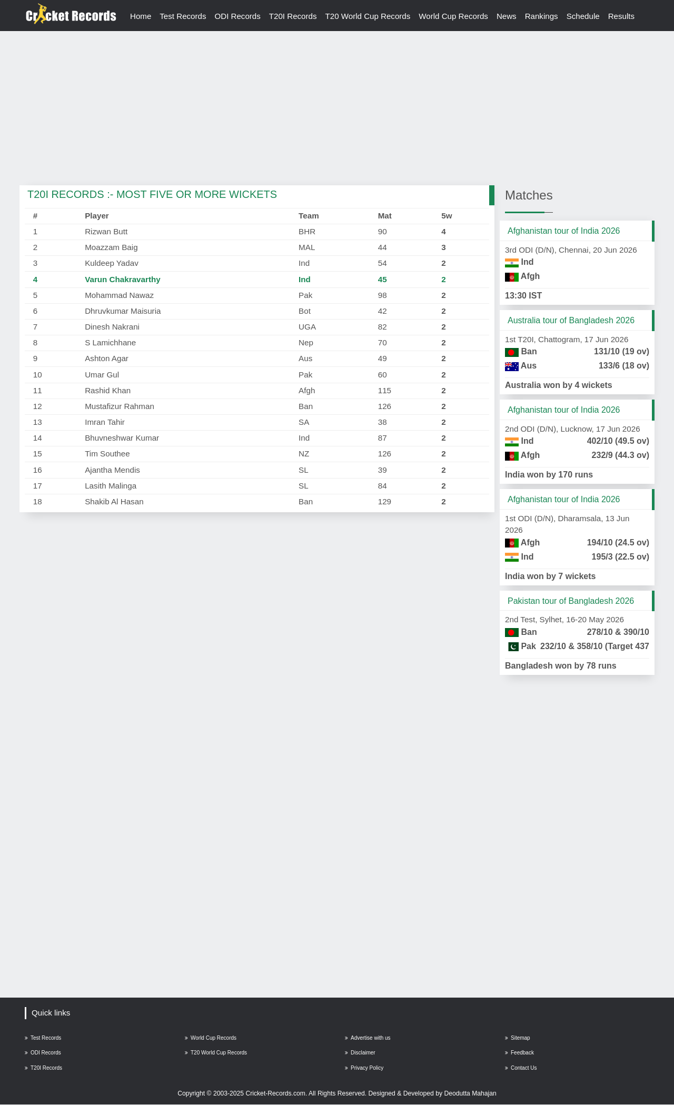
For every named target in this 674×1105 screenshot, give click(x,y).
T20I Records (294, 16)
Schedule (584, 16)
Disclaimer (360, 1053)
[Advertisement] (337, 109)
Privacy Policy (364, 1068)
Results (623, 16)
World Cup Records (455, 16)
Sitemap (517, 1038)
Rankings (543, 16)
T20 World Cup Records (369, 16)
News (508, 16)
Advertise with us (368, 1038)
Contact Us (521, 1068)
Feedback (519, 1053)
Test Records (183, 16)
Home (141, 16)
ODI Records (238, 16)
